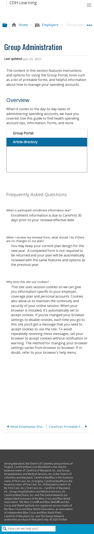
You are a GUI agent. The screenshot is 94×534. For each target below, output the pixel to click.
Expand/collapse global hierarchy (7, 25)
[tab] (46, 133)
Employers (47, 25)
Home (20, 25)
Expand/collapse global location (89, 24)
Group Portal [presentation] (23, 133)
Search (5, 528)
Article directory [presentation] (25, 142)
